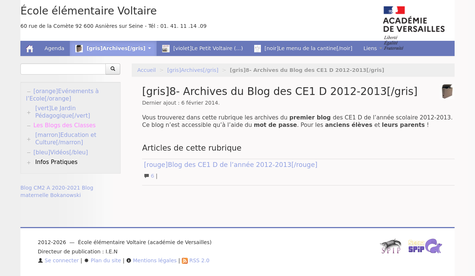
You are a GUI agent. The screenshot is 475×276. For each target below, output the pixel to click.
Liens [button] (372, 48)
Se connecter (58, 260)
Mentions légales (151, 260)
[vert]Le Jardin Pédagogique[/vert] (62, 112)
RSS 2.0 (196, 260)
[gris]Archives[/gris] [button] (113, 48)
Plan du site (102, 260)
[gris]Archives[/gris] (193, 70)
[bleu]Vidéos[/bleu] (60, 152)
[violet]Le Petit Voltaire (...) (202, 48)
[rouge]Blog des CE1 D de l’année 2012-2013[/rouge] (230, 164)
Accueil (146, 70)
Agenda (54, 48)
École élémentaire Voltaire (88, 11)
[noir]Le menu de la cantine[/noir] (303, 48)
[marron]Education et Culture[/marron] (65, 139)
